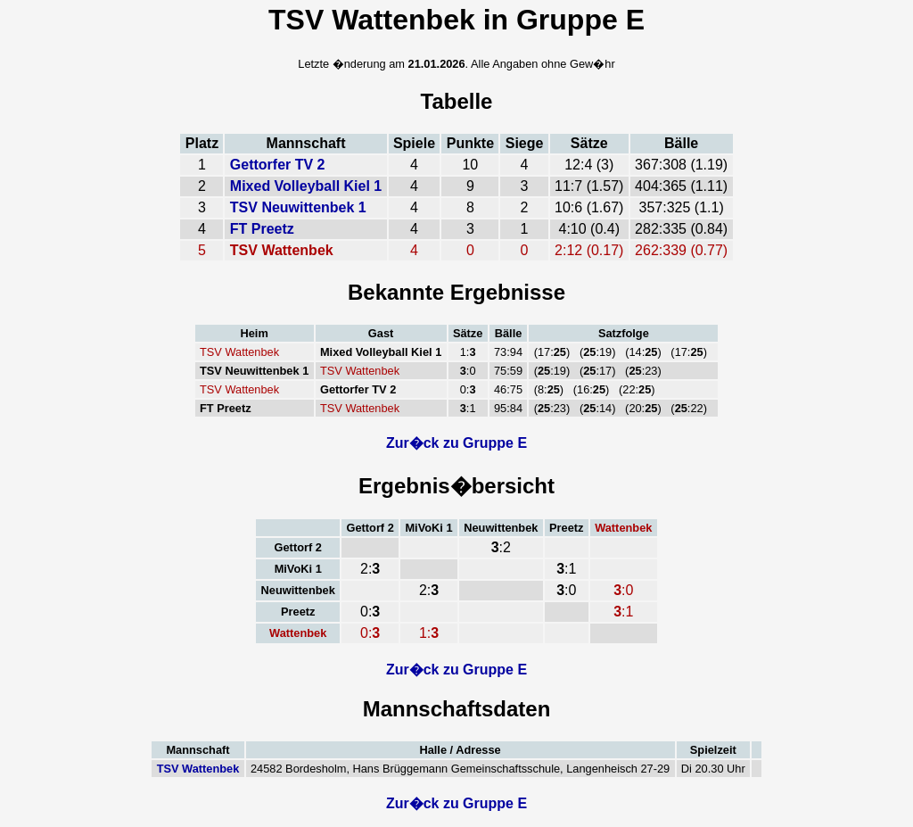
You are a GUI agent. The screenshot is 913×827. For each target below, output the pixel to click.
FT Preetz (262, 228)
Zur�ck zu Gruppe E (456, 443)
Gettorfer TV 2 (277, 164)
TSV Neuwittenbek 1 (298, 207)
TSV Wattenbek (198, 768)
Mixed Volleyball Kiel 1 (306, 186)
